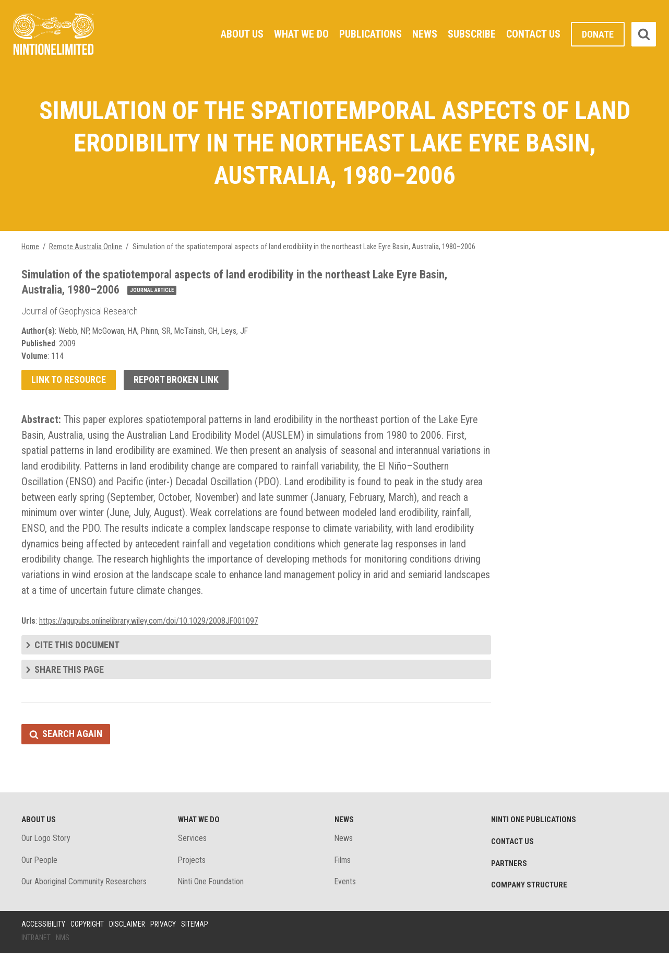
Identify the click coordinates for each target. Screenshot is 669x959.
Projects (192, 865)
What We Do (300, 34)
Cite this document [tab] (77, 649)
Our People (39, 865)
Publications (370, 34)
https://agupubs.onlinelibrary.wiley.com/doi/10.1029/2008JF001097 (149, 625)
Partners (509, 868)
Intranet (36, 943)
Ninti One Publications (534, 824)
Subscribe (472, 34)
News (424, 34)
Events (345, 887)
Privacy (164, 929)
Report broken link (176, 382)
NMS (63, 943)
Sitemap (196, 929)
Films (343, 865)
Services (192, 843)
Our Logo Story (46, 843)
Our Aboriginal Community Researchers (84, 887)
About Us (241, 34)
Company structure (529, 890)
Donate (598, 34)
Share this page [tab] (69, 673)
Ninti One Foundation (211, 887)
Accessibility (43, 929)
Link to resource (68, 382)
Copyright (87, 929)
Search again (72, 738)
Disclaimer (128, 929)
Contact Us (533, 34)
